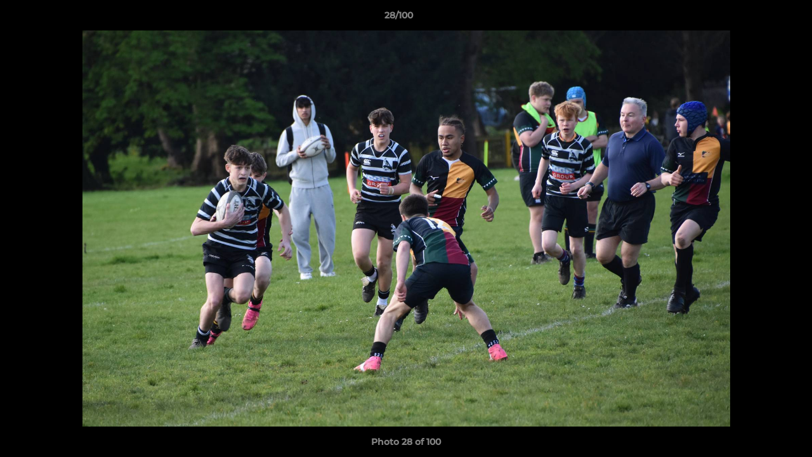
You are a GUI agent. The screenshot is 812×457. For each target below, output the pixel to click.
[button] (758, 18)
